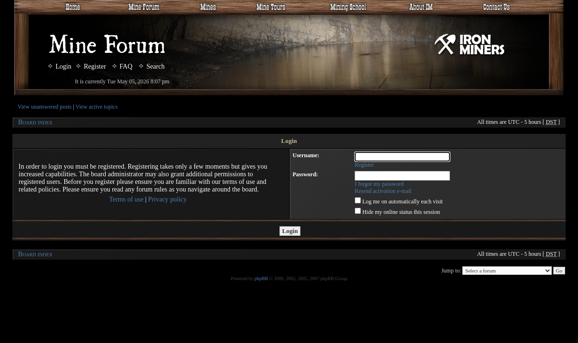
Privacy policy (167, 199)
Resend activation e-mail (383, 191)
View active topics (96, 106)
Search (152, 66)
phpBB (261, 278)
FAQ (122, 66)
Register (91, 66)
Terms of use (126, 199)
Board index (35, 122)
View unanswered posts (44, 106)
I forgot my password (379, 184)
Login (59, 66)
